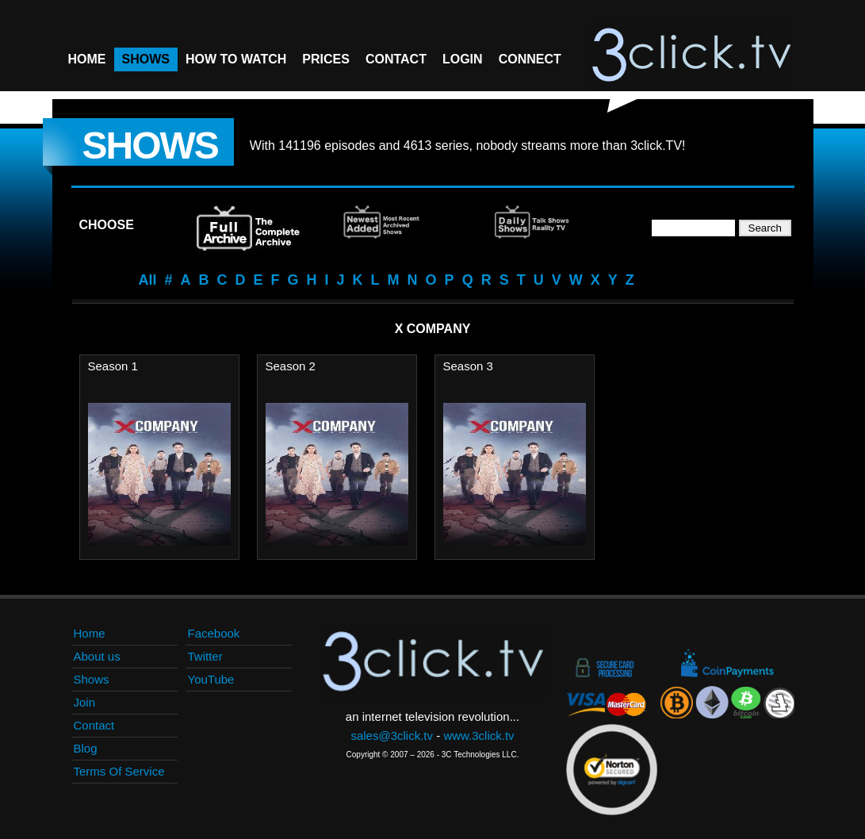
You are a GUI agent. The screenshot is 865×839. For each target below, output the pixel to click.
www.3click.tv (478, 735)
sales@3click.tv (391, 735)
